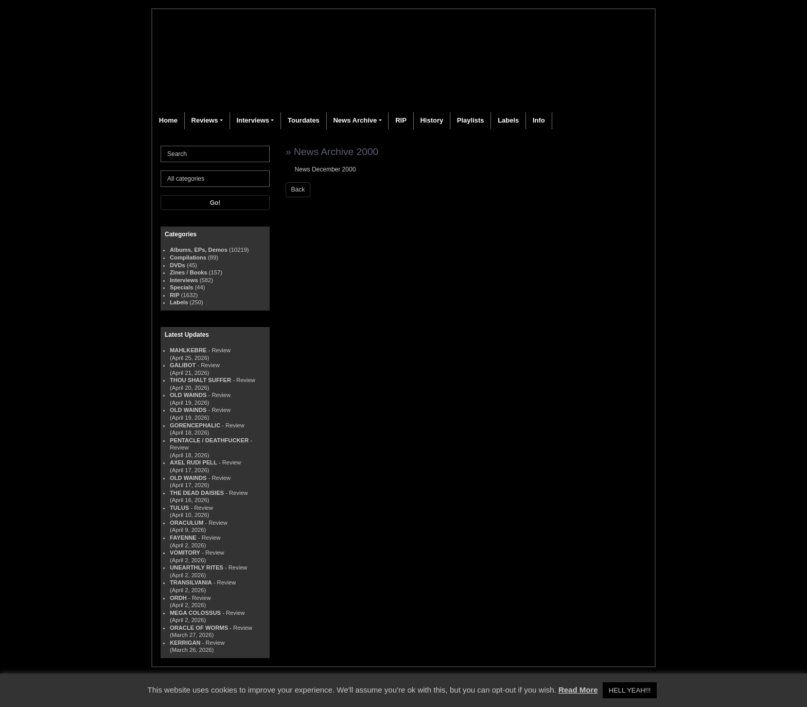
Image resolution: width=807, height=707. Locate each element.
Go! (215, 202)
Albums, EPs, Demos (198, 250)
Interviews (252, 120)
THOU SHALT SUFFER (200, 380)
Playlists (470, 120)
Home (168, 120)
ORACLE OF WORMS (199, 628)
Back (298, 189)
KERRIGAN (185, 643)
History (431, 120)
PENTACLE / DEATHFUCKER (209, 440)
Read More (578, 689)
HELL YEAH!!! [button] (630, 690)
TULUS (179, 508)
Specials (181, 287)
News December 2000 (325, 169)
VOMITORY (185, 552)
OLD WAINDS (188, 395)
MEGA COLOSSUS (195, 613)
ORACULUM (186, 523)
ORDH (178, 598)
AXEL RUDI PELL (193, 462)
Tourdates (304, 120)
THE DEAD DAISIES (197, 493)
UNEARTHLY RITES (196, 567)
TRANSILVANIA (191, 582)
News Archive (355, 120)
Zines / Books (188, 272)
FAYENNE (183, 537)
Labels (508, 120)
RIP (401, 120)
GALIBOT (183, 365)
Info (539, 120)
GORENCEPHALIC (195, 425)
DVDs (177, 265)
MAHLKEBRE (188, 350)
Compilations (188, 257)
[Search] (215, 154)
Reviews (204, 120)
